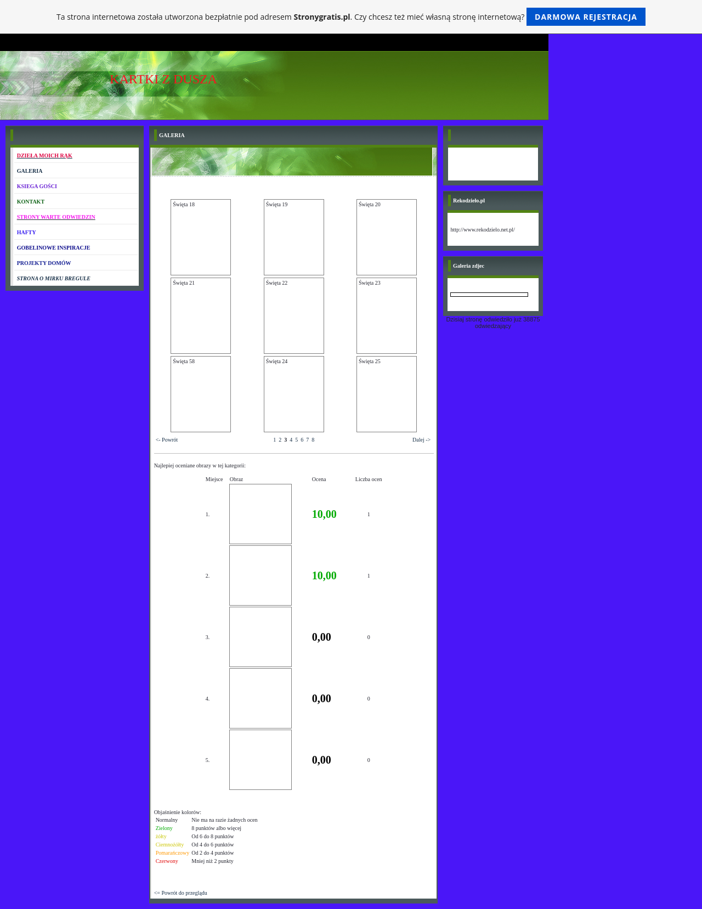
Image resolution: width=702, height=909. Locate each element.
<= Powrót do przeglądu (180, 893)
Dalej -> (421, 440)
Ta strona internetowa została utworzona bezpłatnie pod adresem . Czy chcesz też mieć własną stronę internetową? (351, 17)
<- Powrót (167, 440)
